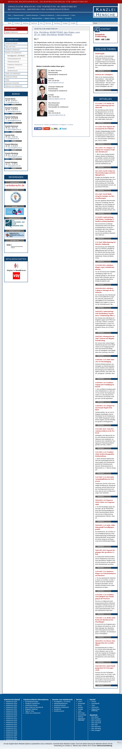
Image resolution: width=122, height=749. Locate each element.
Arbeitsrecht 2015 (11, 720)
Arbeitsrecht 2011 (11, 728)
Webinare (60, 18)
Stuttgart (65, 23)
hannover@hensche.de (14, 129)
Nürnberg (57, 23)
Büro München (96, 726)
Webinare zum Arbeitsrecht (13, 86)
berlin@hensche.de (13, 102)
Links (79, 711)
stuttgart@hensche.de (14, 166)
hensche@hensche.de (56, 83)
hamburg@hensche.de (14, 120)
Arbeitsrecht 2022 (11, 707)
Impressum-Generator (14, 18)
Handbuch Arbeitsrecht (32, 15)
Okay (119, 742)
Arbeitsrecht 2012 (11, 726)
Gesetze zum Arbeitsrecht (47, 15)
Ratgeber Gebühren (49, 18)
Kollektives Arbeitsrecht (15, 65)
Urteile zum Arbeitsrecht (62, 15)
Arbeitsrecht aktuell (18, 15)
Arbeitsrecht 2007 (11, 736)
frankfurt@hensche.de (14, 111)
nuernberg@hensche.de (15, 157)
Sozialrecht (11, 68)
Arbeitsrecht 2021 (11, 709)
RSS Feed (81, 713)
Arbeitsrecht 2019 (11, 713)
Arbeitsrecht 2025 (11, 701)
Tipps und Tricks (10, 46)
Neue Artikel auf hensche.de (34, 707)
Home (9, 15)
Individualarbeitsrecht (14, 59)
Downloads (81, 703)
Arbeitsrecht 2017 (11, 717)
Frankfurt (17, 23)
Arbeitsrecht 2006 (11, 738)
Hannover (34, 23)
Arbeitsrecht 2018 (11, 715)
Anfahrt (7, 104)
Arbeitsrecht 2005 (11, 740)
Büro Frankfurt (96, 719)
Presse (73, 15)
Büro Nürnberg (96, 728)
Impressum (95, 707)
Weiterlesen (101, 70)
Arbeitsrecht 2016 (11, 719)
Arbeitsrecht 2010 (11, 730)
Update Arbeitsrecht (11, 32)
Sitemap (80, 717)
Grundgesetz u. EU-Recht (16, 56)
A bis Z (80, 701)
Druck (80, 705)
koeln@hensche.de (13, 138)
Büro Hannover (96, 723)
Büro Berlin (95, 717)
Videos (7, 80)
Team (93, 705)
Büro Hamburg (96, 721)
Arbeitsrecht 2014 (11, 722)
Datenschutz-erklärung (96, 709)
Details (14, 104)
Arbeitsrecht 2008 (11, 734)
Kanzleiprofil (68, 18)
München (48, 23)
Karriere (80, 707)
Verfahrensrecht (13, 70)
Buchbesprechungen (31, 701)
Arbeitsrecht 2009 (11, 732)
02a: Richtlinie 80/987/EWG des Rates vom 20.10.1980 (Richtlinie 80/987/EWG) (57, 33)
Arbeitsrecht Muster (37, 18)
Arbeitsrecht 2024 (11, 703)
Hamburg (25, 23)
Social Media (82, 715)
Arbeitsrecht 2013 (11, 724)
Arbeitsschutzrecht (13, 62)
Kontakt (80, 709)
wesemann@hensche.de (56, 115)
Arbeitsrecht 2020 (11, 711)
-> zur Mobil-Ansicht (12, 40)
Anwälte (73, 23)
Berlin (10, 23)
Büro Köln (95, 725)
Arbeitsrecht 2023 (11, 705)
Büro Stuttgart (96, 730)
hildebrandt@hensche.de (57, 99)
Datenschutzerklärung (104, 745)
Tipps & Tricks (25, 18)
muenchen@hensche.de (15, 147)
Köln (41, 23)
